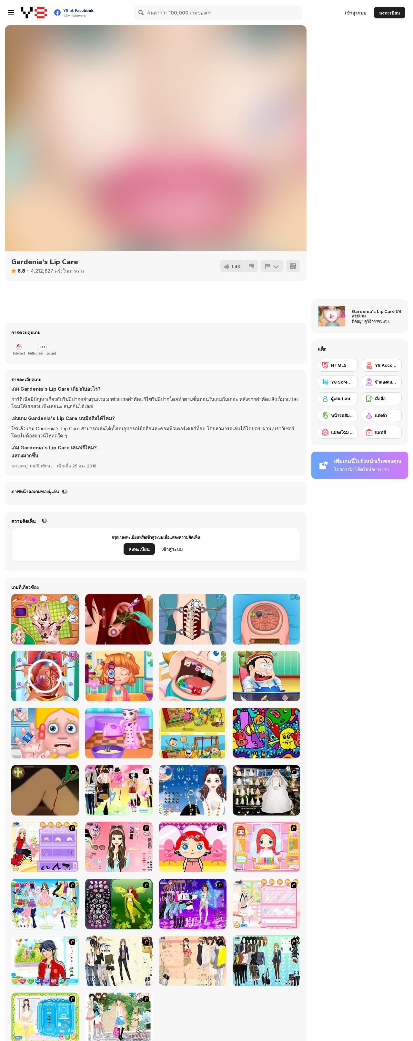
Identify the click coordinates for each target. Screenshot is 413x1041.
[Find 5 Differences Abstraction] (266, 733)
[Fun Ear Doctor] (119, 619)
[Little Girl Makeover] (193, 847)
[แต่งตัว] (382, 415)
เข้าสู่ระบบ (355, 12)
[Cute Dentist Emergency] (193, 676)
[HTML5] (338, 365)
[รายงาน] (272, 266)
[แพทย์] (382, 432)
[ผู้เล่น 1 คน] (338, 398)
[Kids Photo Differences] (193, 733)
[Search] (141, 12)
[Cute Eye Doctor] (119, 676)
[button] (24, 455)
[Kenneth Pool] (266, 790)
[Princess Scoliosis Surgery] (193, 619)
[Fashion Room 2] (45, 847)
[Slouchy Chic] (119, 790)
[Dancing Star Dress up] (193, 904)
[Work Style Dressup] (119, 961)
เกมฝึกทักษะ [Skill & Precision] (41, 465)
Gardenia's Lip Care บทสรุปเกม (376, 313)
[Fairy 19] (119, 904)
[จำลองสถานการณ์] (382, 381)
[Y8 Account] (382, 365)
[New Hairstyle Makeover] (266, 847)
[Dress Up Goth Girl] (193, 790)
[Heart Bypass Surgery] (45, 676)
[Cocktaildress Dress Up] (193, 961)
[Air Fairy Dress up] (45, 904)
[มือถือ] (382, 398)
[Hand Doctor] (45, 733)
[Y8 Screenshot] (338, 381)
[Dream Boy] (45, 961)
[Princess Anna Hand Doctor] (45, 619)
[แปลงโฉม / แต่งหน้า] (338, 432)
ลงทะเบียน (389, 12)
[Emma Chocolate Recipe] (119, 733)
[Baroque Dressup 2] (266, 961)
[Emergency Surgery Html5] (266, 676)
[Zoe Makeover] (266, 904)
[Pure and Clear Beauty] (119, 847)
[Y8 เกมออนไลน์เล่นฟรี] (34, 12)
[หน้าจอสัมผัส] (338, 415)
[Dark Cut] (45, 790)
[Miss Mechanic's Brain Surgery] (266, 619)
